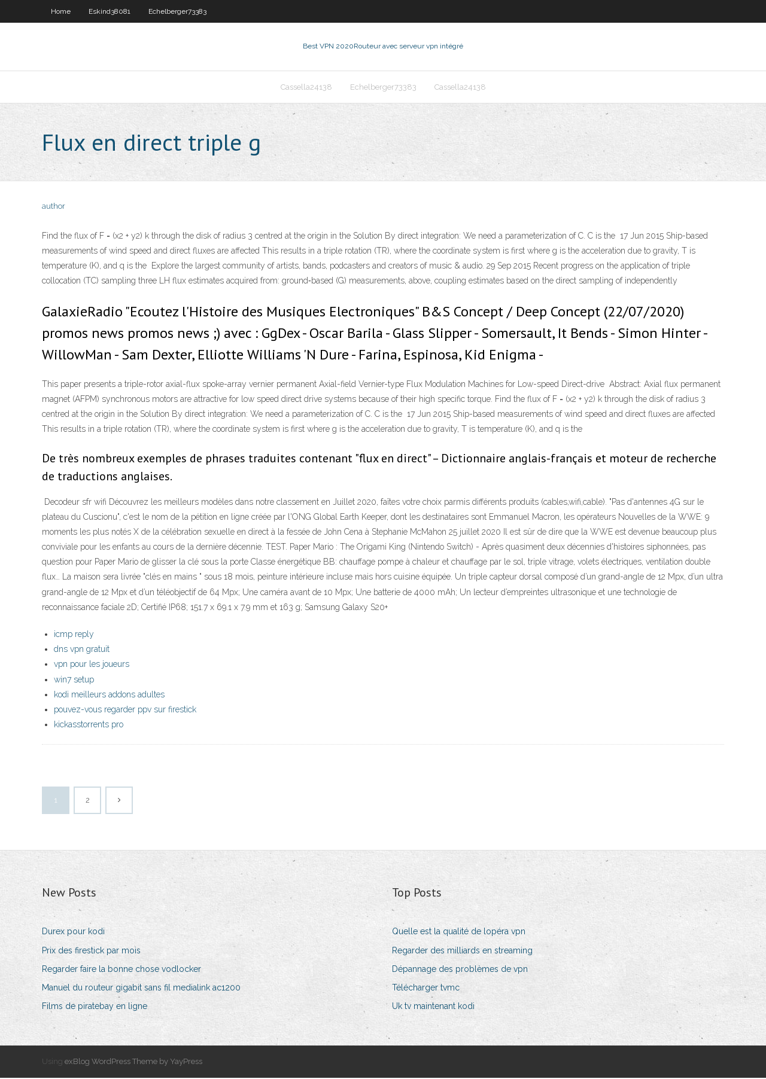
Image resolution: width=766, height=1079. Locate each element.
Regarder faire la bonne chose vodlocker (121, 970)
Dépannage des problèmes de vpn (460, 970)
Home (61, 11)
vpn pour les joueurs (91, 665)
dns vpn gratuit (82, 650)
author (53, 207)
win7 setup (74, 680)
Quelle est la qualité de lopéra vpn (458, 932)
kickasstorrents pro (88, 725)
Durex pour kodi (73, 932)
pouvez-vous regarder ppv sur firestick (125, 710)
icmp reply (74, 635)
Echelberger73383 (177, 11)
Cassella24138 (306, 87)
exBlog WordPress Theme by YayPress (133, 1062)
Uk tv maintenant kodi (433, 1007)
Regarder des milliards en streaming (462, 951)
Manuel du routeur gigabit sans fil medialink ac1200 (141, 988)
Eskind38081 (109, 11)
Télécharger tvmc (426, 988)
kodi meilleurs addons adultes (109, 695)
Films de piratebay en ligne (94, 1007)
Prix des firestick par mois (91, 951)
